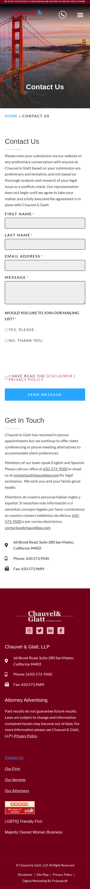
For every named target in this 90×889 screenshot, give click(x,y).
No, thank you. (26, 340)
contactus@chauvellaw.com (36, 475)
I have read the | (42, 377)
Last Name (19, 235)
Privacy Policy (26, 379)
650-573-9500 (55, 468)
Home (11, 116)
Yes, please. (22, 330)
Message (16, 277)
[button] (80, 15)
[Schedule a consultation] (62, 14)
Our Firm (12, 768)
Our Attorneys (17, 790)
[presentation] (41, 359)
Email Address (24, 256)
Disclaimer (59, 376)
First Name (19, 214)
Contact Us (14, 757)
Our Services (15, 779)
